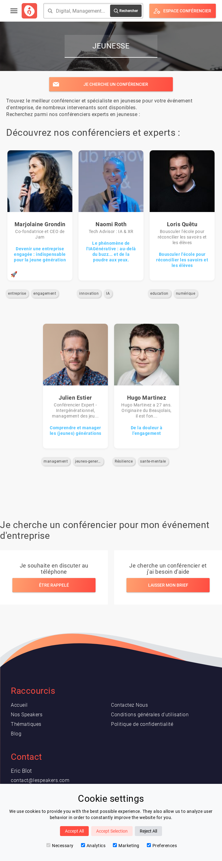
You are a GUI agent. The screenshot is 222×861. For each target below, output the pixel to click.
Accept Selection (112, 831)
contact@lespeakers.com (40, 780)
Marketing (126, 845)
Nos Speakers (26, 715)
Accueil (19, 705)
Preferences (162, 845)
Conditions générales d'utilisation (150, 715)
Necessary (60, 845)
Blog (16, 734)
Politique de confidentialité (142, 724)
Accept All (74, 831)
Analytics (93, 845)
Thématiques (26, 724)
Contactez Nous (129, 705)
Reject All (148, 831)
